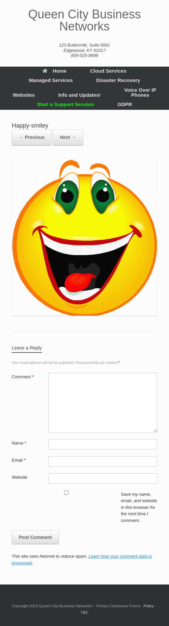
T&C (85, 612)
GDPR (124, 104)
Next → (68, 137)
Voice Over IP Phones (140, 92)
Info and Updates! (79, 95)
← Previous (32, 137)
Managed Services (51, 80)
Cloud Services (108, 71)
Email (18, 460)
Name (19, 443)
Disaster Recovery (118, 80)
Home (55, 71)
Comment (23, 376)
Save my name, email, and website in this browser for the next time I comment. (139, 507)
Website (19, 477)
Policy (149, 606)
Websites (24, 95)
